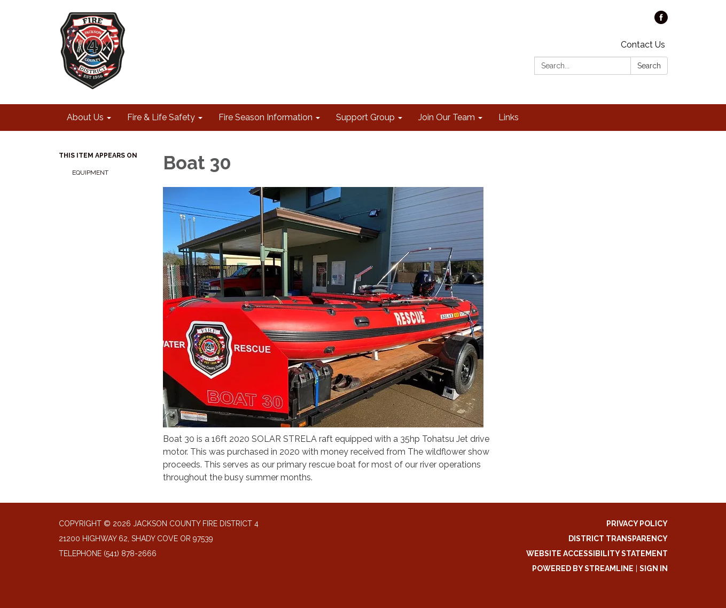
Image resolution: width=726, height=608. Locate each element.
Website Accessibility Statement (597, 553)
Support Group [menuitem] (365, 117)
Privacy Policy (637, 523)
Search (649, 65)
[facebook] (661, 21)
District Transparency (618, 538)
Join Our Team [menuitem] (446, 117)
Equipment (90, 172)
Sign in (653, 568)
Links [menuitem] (508, 117)
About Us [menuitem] (85, 117)
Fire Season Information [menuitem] (265, 117)
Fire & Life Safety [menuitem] (161, 117)
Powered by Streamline (583, 568)
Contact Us (643, 45)
